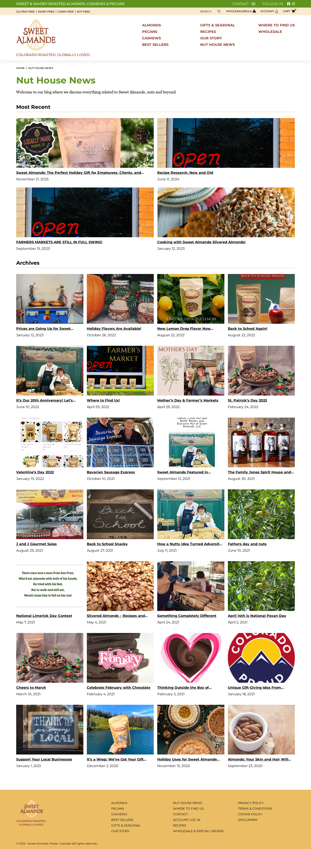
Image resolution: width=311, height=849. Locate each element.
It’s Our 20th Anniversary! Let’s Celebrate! (44, 401)
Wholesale (270, 32)
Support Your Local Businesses (44, 759)
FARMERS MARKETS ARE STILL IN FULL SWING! (59, 242)
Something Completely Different (186, 616)
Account (269, 11)
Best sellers (155, 45)
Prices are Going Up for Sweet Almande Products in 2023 (43, 329)
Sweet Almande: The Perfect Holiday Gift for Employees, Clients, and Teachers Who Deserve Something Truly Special (78, 173)
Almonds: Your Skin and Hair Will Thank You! (258, 760)
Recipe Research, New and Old (185, 173)
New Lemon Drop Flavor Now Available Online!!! (184, 329)
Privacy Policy (251, 803)
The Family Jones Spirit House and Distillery (259, 473)
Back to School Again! (247, 329)
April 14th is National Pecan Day (257, 616)
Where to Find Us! (103, 400)
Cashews (151, 38)
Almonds (151, 25)
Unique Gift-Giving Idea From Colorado (254, 688)
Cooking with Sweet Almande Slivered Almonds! (201, 242)
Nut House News (217, 45)
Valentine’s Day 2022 (35, 472)
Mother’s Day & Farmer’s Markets (187, 400)
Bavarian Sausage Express (111, 472)
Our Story (211, 38)
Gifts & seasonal (217, 25)
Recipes (208, 32)
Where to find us (276, 25)
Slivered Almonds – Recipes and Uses (116, 616)
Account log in (186, 820)
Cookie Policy (250, 814)
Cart (289, 11)
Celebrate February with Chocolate (118, 688)
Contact (244, 4)
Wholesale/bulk (241, 11)
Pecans (149, 32)
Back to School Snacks (107, 544)
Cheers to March (31, 688)
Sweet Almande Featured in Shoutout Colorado (182, 473)
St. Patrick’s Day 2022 (247, 400)
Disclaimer (247, 820)
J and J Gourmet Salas (36, 544)
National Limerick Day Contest (44, 616)
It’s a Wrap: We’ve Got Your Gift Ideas (115, 760)
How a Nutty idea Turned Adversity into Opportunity (189, 544)
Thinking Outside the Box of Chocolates (183, 688)
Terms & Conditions (255, 809)
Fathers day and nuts (247, 544)
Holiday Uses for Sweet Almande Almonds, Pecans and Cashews (187, 760)
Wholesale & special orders (198, 831)
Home (20, 68)
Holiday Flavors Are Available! (114, 329)
